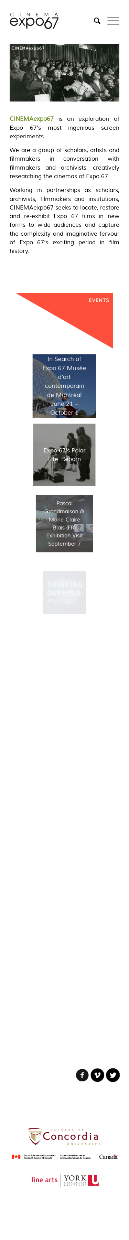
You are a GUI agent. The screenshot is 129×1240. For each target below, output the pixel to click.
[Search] (93, 21)
